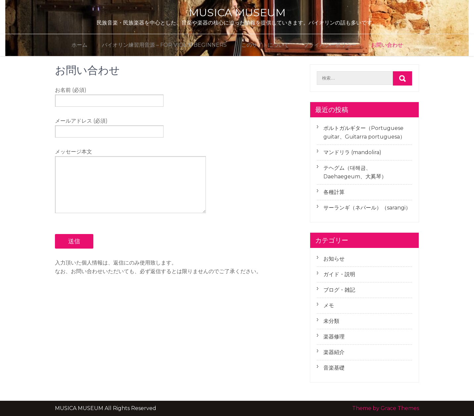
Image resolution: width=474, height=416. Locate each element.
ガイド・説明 (339, 274)
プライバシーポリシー (330, 45)
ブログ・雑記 (339, 290)
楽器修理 (334, 336)
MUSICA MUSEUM (237, 12)
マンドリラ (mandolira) (352, 152)
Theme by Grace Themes (385, 408)
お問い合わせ (387, 45)
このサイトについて (265, 45)
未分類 (331, 321)
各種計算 (334, 192)
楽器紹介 (334, 352)
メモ (328, 305)
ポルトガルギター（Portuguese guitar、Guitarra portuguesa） (364, 132)
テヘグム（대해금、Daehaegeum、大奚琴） (355, 172)
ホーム (79, 45)
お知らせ (334, 259)
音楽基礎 (334, 368)
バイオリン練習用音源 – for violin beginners (164, 45)
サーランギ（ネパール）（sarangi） (367, 208)
